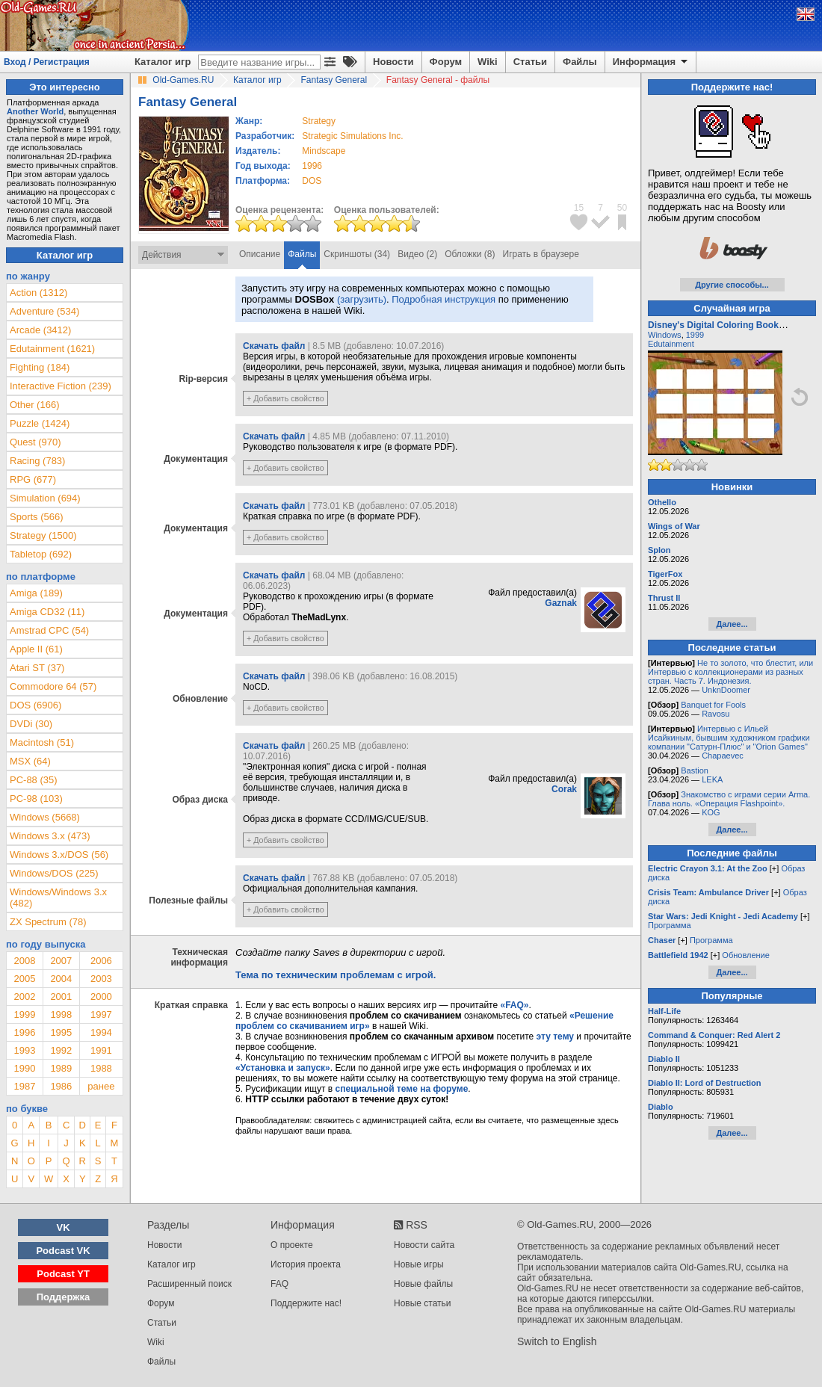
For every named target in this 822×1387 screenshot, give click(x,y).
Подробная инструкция (443, 299)
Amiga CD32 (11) (47, 611)
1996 (312, 166)
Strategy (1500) (43, 535)
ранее (100, 1086)
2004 (61, 978)
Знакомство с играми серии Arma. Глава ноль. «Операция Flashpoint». (729, 799)
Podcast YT (63, 1273)
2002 (24, 996)
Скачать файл (274, 346)
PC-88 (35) (34, 779)
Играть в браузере (541, 254)
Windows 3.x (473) (50, 835)
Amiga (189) (36, 593)
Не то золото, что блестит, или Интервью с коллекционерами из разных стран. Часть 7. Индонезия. (730, 671)
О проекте (292, 1245)
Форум (446, 61)
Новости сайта (424, 1245)
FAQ (279, 1284)
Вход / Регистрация (47, 62)
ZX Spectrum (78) (48, 921)
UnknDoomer (726, 689)
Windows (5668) (45, 817)
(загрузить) (361, 299)
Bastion (694, 770)
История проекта (306, 1264)
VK (63, 1227)
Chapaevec (723, 755)
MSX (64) (30, 761)
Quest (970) (35, 442)
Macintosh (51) (42, 742)
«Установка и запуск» (282, 1068)
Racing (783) (37, 460)
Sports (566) (37, 516)
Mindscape (323, 151)
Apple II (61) (36, 649)
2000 (101, 996)
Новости (393, 61)
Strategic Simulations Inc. (352, 136)
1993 (24, 1050)
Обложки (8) (470, 254)
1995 (61, 1032)
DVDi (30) (31, 723)
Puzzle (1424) (39, 423)
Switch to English (557, 1341)
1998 (61, 1014)
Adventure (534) (44, 311)
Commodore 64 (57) (53, 686)
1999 (24, 1014)
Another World (35, 111)
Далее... (731, 624)
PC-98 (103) (36, 798)
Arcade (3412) (40, 330)
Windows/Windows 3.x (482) (58, 897)
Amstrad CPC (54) (49, 630)
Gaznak (561, 603)
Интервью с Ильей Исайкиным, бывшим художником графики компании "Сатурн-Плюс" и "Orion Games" (729, 737)
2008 (24, 960)
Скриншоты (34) (357, 254)
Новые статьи (422, 1303)
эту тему (555, 1036)
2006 (101, 960)
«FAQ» (514, 1005)
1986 (61, 1086)
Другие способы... (732, 284)
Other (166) (34, 404)
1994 (101, 1032)
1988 (101, 1068)
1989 (61, 1068)
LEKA (712, 779)
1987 (24, 1086)
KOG (711, 812)
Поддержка (63, 1297)
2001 (61, 996)
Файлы (580, 61)
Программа (669, 925)
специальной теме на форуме (402, 1089)
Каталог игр (163, 61)
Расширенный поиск (189, 1284)
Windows (665, 334)
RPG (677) (33, 479)
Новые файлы (423, 1284)
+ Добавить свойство (285, 398)
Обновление (746, 955)
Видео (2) (417, 254)
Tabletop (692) (41, 554)
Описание (259, 254)
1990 (24, 1068)
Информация (651, 62)
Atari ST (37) (37, 667)
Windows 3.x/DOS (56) (59, 854)
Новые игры (419, 1264)
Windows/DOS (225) (54, 873)
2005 (24, 978)
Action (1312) (38, 292)
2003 (101, 978)
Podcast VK (63, 1250)
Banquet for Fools (713, 704)
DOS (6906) (35, 705)
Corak (564, 789)
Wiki (488, 61)
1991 (101, 1050)
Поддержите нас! (306, 1303)
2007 (61, 960)
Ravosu (715, 713)
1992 (61, 1050)
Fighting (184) (39, 367)
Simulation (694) (45, 498)
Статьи (530, 61)
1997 (101, 1014)
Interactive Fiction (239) (60, 386)
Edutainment (671, 343)
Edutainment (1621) (52, 348)
